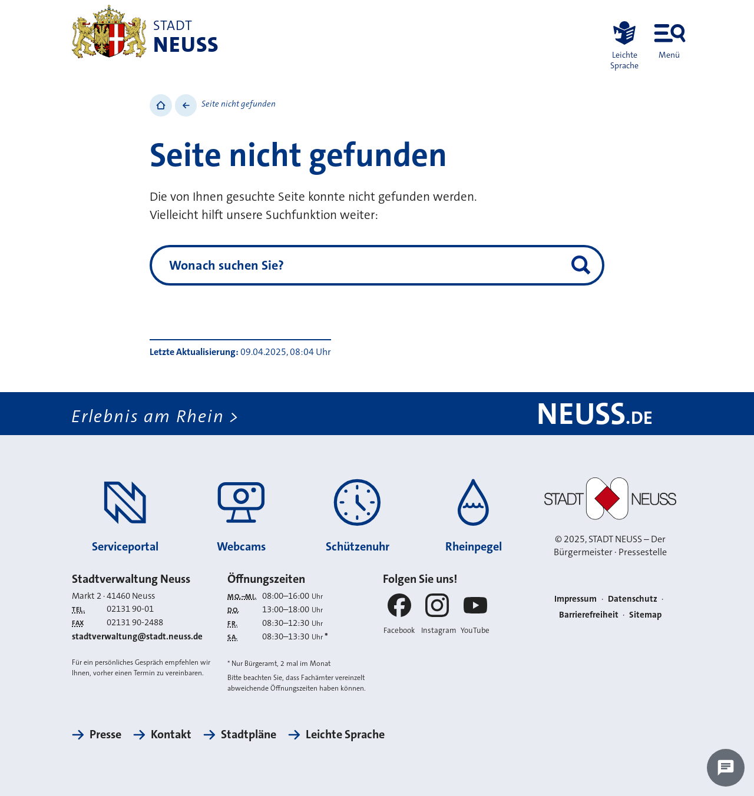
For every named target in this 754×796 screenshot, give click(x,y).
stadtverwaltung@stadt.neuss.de (137, 636)
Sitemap (645, 615)
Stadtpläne (248, 734)
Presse (105, 734)
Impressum (575, 599)
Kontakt (171, 734)
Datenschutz (632, 599)
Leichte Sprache (345, 734)
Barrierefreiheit (589, 615)
